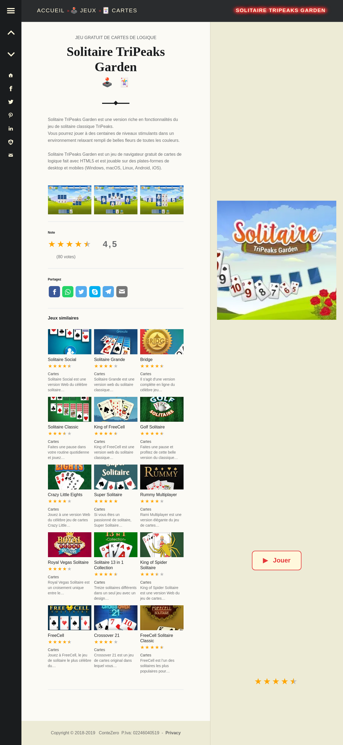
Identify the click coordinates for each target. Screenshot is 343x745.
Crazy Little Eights (65, 494)
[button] (10, 10)
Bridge (146, 359)
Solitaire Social (62, 359)
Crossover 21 (107, 635)
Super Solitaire (108, 494)
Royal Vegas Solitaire (68, 562)
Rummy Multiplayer (158, 494)
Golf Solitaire (152, 427)
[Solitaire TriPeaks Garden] (277, 260)
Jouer (276, 560)
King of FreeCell (109, 427)
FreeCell (56, 635)
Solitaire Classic (63, 427)
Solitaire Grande (109, 359)
